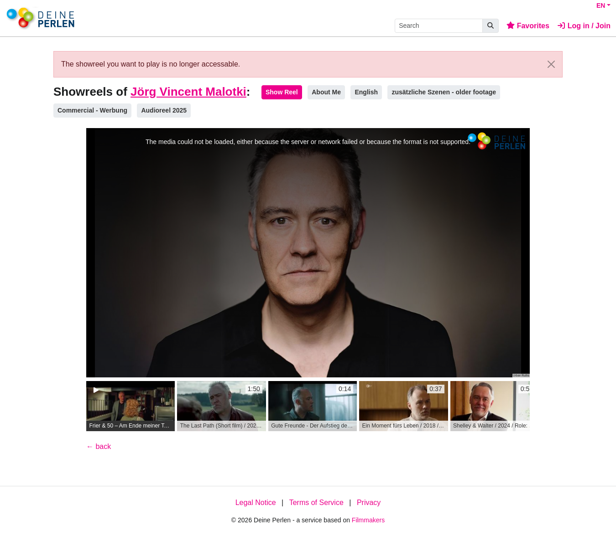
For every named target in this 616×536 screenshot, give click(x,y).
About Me (326, 92)
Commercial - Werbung (92, 110)
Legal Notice (255, 502)
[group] (130, 406)
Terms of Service (316, 502)
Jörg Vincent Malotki (188, 91)
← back (98, 446)
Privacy (369, 502)
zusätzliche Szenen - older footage (444, 92)
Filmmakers (368, 520)
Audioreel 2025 (164, 110)
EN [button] (600, 5)
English (366, 92)
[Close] (551, 64)
